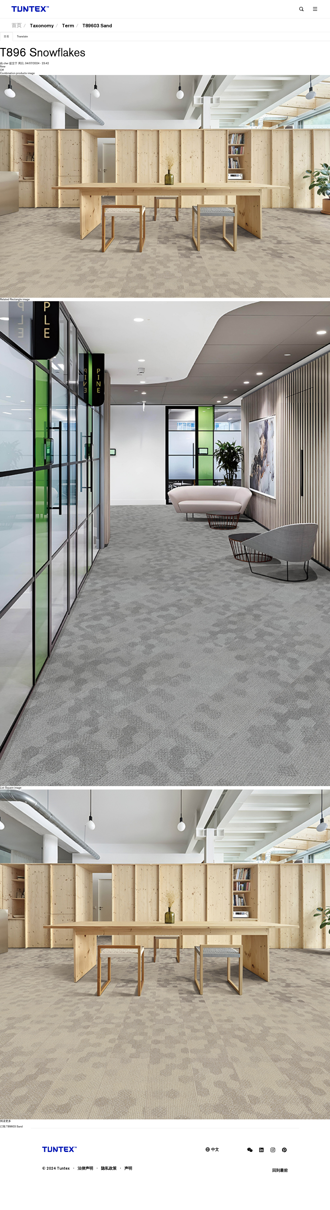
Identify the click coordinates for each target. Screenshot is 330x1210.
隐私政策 (109, 1168)
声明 (128, 1168)
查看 (8, 38)
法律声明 (85, 1168)
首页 (16, 25)
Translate (22, 36)
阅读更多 (5, 1121)
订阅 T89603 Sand (11, 1126)
